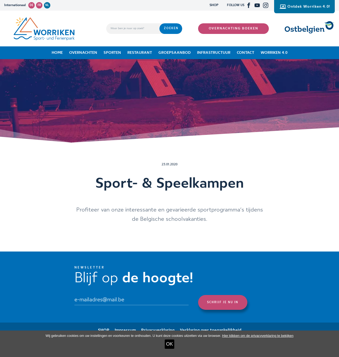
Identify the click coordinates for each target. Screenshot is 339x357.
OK (169, 344)
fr (39, 5)
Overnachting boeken (233, 28)
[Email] (131, 300)
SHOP (213, 5)
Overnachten (83, 53)
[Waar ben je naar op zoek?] (132, 28)
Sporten (112, 53)
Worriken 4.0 (274, 53)
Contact (245, 53)
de (31, 5)
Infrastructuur (213, 53)
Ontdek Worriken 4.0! (305, 6)
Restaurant (139, 53)
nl (47, 5)
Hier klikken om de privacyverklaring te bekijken (257, 336)
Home (57, 53)
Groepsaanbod (174, 53)
